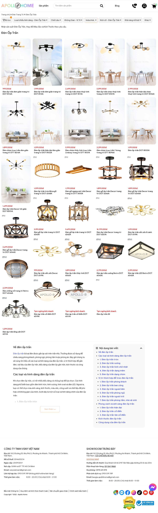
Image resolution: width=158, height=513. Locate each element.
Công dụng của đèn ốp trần (111, 422)
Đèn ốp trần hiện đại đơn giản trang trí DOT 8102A (47, 151)
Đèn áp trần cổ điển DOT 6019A (45, 315)
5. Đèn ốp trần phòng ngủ (112, 393)
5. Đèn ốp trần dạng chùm (112, 374)
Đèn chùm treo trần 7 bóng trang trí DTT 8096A (109, 151)
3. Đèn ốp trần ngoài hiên (112, 389)
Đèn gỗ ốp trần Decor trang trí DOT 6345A (140, 192)
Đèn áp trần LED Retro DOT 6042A (140, 274)
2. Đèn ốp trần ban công (111, 385)
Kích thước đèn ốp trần (109, 419)
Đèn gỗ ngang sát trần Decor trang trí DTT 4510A (78, 192)
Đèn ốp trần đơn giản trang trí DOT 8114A (16, 93)
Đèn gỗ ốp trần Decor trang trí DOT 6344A (15, 251)
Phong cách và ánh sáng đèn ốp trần (116, 404)
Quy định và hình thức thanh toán (34, 491)
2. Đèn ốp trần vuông (110, 363)
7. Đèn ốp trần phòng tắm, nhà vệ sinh (118, 400)
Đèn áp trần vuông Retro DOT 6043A (110, 274)
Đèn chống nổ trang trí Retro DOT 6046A (15, 292)
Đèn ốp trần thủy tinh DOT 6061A (77, 274)
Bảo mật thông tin (11, 491)
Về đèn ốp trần (105, 352)
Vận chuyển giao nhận (59, 491)
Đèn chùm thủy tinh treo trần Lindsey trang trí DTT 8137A (78, 151)
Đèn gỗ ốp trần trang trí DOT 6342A (78, 233)
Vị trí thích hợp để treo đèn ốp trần (115, 378)
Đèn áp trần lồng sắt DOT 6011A (14, 333)
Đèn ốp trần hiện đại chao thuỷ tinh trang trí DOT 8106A (141, 93)
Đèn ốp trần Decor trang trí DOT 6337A (109, 233)
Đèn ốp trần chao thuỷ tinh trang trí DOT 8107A (108, 93)
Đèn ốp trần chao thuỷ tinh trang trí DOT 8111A (77, 93)
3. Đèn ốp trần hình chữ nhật (114, 367)
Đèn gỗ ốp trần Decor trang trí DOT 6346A (109, 192)
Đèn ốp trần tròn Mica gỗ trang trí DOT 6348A (45, 192)
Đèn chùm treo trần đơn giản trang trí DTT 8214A (15, 151)
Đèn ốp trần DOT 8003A (139, 150)
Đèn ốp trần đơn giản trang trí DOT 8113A (47, 93)
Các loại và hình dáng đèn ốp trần (114, 356)
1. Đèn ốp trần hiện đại (111, 407)
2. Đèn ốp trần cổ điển (111, 411)
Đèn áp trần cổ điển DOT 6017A (76, 315)
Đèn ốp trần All (103, 314)
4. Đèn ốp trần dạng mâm (112, 370)
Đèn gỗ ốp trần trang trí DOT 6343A (47, 233)
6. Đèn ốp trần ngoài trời (112, 396)
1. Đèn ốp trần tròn (109, 359)
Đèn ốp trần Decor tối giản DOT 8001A (14, 210)
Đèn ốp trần (18, 353)
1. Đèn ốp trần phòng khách (113, 382)
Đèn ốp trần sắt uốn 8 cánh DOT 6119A (140, 233)
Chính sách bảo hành (78, 491)
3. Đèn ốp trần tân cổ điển (113, 415)
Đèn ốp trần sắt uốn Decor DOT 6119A (46, 274)
